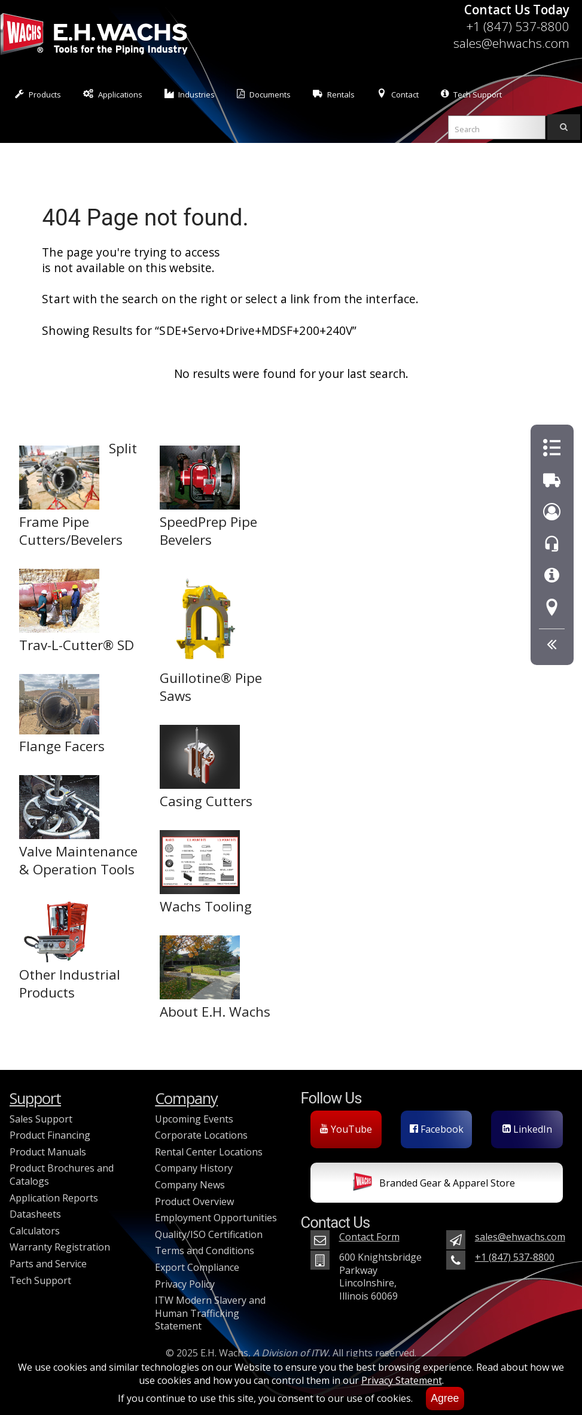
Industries (189, 94)
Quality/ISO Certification (209, 1234)
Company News (190, 1184)
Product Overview (194, 1201)
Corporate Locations (201, 1135)
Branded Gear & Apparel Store (434, 1184)
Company (186, 1098)
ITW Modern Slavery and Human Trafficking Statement (210, 1313)
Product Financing (50, 1135)
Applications (112, 94)
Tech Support (471, 94)
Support (35, 1098)
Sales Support (41, 1119)
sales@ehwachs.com (511, 43)
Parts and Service (48, 1263)
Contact (398, 94)
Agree (445, 1398)
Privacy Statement (401, 1380)
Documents (264, 94)
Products (38, 94)
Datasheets (35, 1214)
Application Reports (54, 1197)
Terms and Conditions (204, 1250)
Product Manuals (48, 1151)
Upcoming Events (194, 1119)
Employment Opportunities (216, 1217)
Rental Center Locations (209, 1151)
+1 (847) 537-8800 (517, 26)
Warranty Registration (60, 1247)
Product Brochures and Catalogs (62, 1174)
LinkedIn (527, 1129)
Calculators (35, 1230)
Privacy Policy (185, 1284)
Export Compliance (197, 1267)
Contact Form (369, 1236)
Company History (194, 1168)
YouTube (346, 1129)
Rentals (334, 94)
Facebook (437, 1129)
